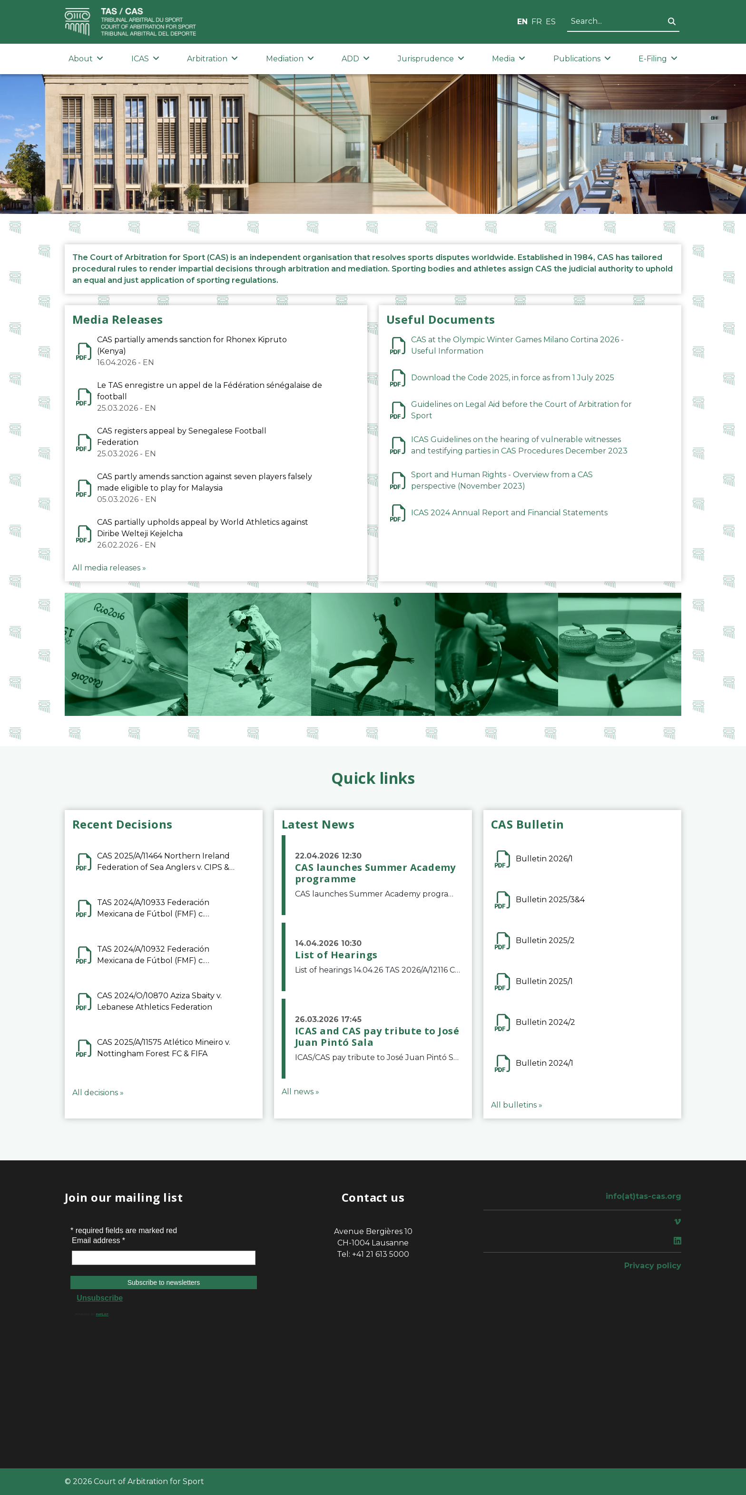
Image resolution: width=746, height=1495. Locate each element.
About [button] (86, 58)
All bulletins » (516, 1104)
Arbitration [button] (212, 58)
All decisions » (98, 1092)
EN (522, 21)
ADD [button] (356, 58)
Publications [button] (582, 58)
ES (551, 21)
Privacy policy (652, 1265)
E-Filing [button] (657, 58)
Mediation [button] (290, 58)
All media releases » (109, 567)
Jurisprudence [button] (431, 58)
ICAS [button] (145, 58)
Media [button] (508, 58)
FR (536, 21)
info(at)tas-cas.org (643, 1196)
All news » (300, 1091)
